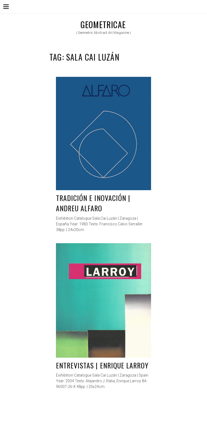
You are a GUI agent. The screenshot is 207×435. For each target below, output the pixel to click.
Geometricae (103, 24)
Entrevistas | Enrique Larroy (102, 365)
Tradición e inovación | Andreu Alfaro (93, 203)
